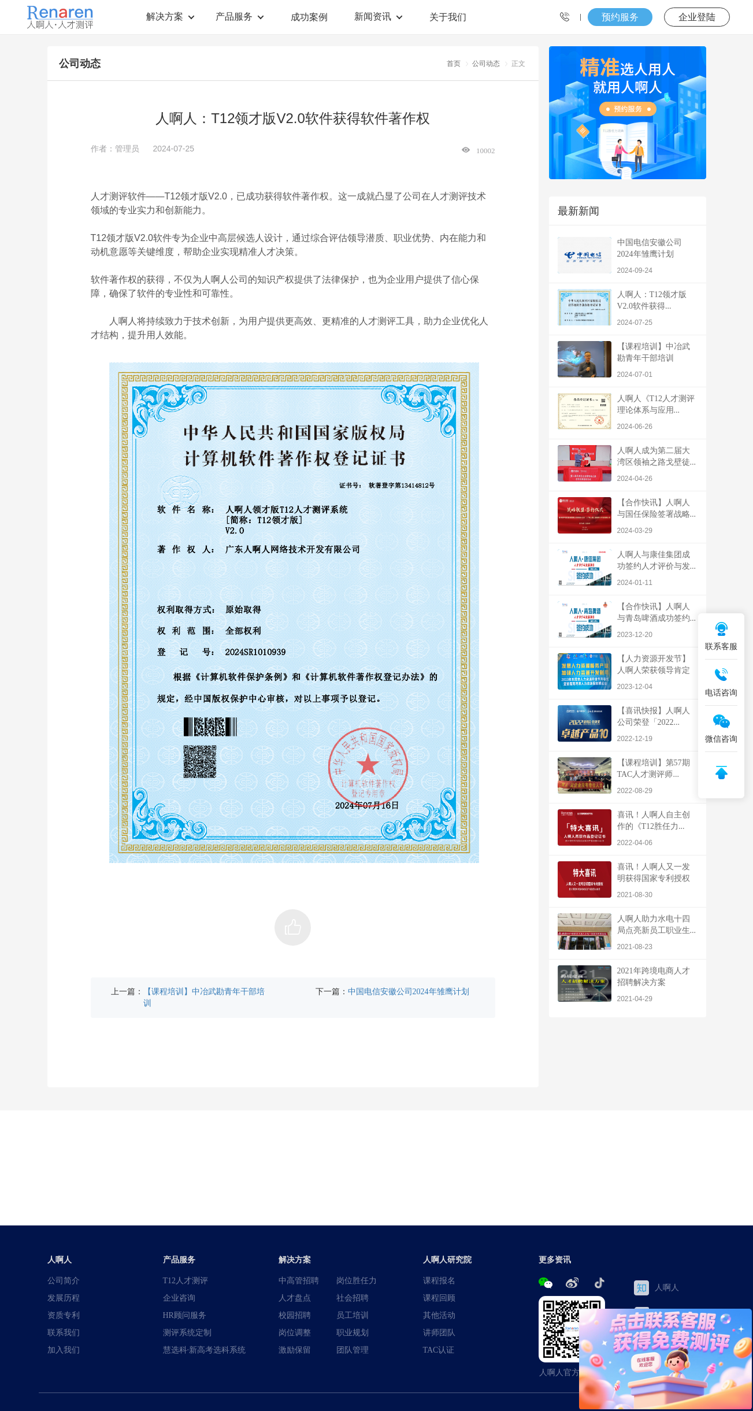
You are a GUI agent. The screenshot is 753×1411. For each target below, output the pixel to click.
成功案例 (309, 16)
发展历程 (63, 1298)
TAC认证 (439, 1350)
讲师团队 (439, 1332)
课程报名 (439, 1280)
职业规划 (352, 1332)
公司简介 (63, 1280)
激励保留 (295, 1350)
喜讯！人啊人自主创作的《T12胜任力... (628, 828)
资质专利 (63, 1315)
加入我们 (63, 1350)
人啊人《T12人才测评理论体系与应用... (628, 412)
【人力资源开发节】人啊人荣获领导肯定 (628, 672)
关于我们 (447, 16)
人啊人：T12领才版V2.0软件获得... (628, 308)
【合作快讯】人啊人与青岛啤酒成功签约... (628, 620)
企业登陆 (696, 16)
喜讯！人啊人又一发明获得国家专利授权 (628, 880)
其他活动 (439, 1315)
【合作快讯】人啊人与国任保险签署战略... (628, 516)
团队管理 (352, 1350)
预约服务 (620, 16)
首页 (454, 63)
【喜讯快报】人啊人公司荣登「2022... (628, 724)
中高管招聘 (299, 1280)
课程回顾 (439, 1298)
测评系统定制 (187, 1332)
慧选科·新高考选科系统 (204, 1350)
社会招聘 (352, 1298)
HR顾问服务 (184, 1315)
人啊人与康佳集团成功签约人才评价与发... (628, 568)
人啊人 (656, 1287)
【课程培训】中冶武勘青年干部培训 (204, 997)
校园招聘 (295, 1315)
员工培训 (352, 1315)
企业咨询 (179, 1298)
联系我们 (63, 1332)
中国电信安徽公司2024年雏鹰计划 (408, 991)
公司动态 (486, 63)
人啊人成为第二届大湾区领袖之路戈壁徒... (628, 464)
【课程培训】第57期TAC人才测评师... (628, 776)
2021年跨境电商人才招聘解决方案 (628, 984)
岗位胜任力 (356, 1280)
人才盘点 (295, 1298)
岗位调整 (295, 1332)
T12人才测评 (186, 1280)
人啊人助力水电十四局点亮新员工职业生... (628, 932)
